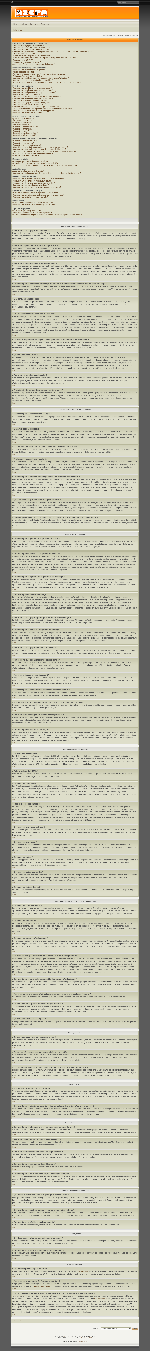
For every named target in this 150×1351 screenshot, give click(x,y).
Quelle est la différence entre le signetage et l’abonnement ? (36, 193)
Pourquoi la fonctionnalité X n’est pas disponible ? (32, 213)
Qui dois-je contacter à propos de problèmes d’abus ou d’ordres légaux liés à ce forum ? (47, 215)
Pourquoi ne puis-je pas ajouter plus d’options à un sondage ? (36, 96)
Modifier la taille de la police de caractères (13, 2)
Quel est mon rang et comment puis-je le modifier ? (32, 80)
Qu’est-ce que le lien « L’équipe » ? (26, 155)
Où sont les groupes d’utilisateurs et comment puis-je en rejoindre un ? (40, 147)
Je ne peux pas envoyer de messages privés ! (30, 161)
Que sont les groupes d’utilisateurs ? (26, 145)
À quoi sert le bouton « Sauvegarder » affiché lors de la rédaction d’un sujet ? (42, 109)
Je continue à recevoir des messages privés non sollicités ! (35, 163)
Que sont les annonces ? (22, 129)
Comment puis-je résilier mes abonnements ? (30, 197)
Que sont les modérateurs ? (23, 143)
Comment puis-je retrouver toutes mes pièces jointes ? (33, 205)
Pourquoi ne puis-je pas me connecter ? (28, 45)
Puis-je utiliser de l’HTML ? (22, 121)
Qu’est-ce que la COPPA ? (22, 60)
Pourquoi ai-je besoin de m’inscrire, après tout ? (31, 48)
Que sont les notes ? (20, 131)
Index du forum (18, 30)
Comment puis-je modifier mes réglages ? (28, 70)
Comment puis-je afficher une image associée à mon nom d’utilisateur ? (40, 78)
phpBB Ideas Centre (41, 1286)
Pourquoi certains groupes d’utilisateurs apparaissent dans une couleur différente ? (45, 151)
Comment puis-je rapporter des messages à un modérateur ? (36, 107)
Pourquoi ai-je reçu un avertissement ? (27, 105)
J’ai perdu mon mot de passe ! (24, 54)
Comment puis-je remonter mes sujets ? (28, 113)
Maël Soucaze (82, 1341)
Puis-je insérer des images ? (23, 125)
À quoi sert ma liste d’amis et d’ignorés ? (28, 171)
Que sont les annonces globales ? (25, 127)
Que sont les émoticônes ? (22, 123)
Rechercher (45, 24)
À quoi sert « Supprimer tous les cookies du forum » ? (33, 64)
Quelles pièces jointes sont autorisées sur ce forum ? (33, 203)
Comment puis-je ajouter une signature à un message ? (34, 92)
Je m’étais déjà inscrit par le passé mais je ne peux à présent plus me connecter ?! (44, 58)
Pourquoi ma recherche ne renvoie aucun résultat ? (32, 181)
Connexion (34, 24)
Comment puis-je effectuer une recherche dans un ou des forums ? (38, 179)
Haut (14, 241)
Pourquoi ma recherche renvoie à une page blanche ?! (33, 183)
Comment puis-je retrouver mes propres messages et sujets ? (36, 187)
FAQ (15, 24)
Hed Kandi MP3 (86, 1338)
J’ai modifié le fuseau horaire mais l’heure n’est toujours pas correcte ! (40, 74)
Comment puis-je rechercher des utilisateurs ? (30, 185)
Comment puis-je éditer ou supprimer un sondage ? (32, 98)
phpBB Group (82, 1271)
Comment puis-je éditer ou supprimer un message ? (32, 90)
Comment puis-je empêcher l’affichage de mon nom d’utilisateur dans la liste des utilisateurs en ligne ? (52, 52)
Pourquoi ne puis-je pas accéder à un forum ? (30, 100)
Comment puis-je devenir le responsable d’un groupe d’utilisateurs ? (39, 149)
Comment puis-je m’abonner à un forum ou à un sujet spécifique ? (38, 195)
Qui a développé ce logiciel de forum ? (27, 211)
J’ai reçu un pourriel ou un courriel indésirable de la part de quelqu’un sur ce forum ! (45, 165)
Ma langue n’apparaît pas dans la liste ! (27, 76)
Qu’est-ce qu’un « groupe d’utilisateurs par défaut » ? (33, 153)
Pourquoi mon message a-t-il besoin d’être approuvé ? (33, 111)
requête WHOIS (101, 1299)
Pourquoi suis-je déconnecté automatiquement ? (31, 50)
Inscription (23, 24)
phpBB (65, 1336)
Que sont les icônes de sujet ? (24, 135)
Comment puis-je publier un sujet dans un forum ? (32, 88)
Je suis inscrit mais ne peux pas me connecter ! (31, 56)
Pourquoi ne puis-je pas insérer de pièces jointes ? (32, 102)
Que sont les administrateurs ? (24, 141)
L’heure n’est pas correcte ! (23, 72)
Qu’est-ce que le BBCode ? (23, 119)
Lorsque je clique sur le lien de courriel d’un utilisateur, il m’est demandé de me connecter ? (48, 82)
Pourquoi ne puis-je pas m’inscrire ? (26, 62)
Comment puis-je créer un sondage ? (27, 94)
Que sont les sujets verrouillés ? (25, 133)
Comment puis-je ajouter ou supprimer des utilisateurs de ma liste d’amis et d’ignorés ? (46, 173)
